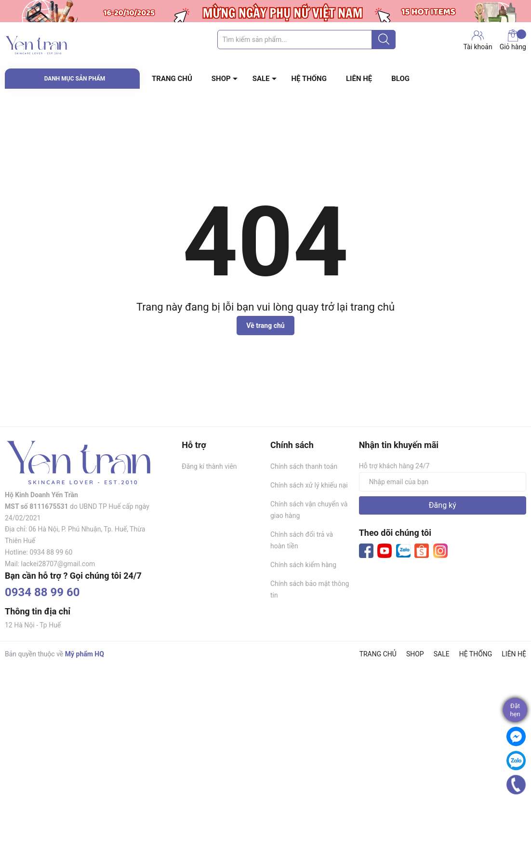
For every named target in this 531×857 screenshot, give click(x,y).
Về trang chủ (265, 325)
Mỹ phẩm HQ (84, 654)
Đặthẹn (515, 710)
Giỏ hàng (513, 40)
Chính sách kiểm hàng (303, 565)
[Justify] (383, 39)
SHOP (221, 78)
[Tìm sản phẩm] (306, 39)
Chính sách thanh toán (303, 466)
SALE (261, 78)
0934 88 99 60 (42, 592)
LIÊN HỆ (359, 78)
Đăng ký (442, 505)
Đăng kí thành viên (209, 466)
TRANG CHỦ (172, 78)
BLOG (400, 78)
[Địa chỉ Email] (442, 481)
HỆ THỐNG (309, 78)
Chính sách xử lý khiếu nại (309, 485)
